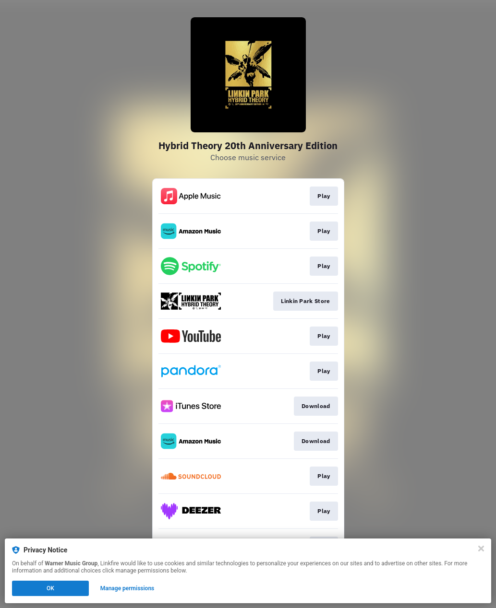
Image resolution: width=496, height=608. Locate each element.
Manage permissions (127, 588)
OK (50, 588)
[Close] (481, 548)
